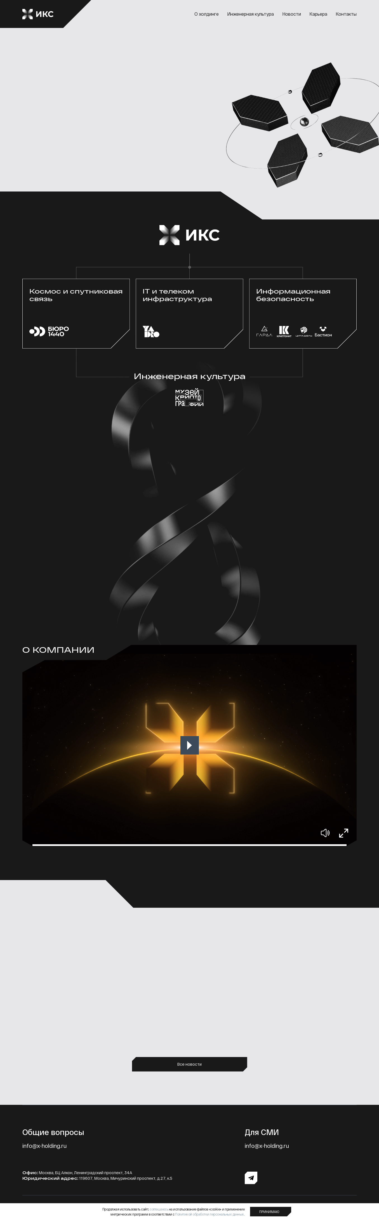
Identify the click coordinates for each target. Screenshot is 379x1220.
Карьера (318, 13)
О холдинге (206, 13)
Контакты (346, 13)
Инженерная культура (250, 13)
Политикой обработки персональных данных (209, 1214)
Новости (291, 13)
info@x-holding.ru (44, 1145)
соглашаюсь (159, 1209)
